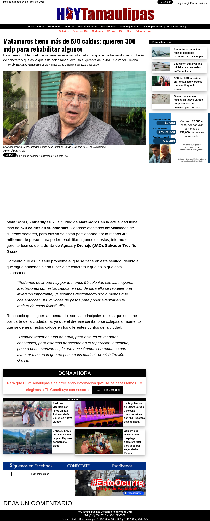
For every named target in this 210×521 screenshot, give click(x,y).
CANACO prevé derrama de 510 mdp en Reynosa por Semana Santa (62, 438)
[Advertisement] (74, 186)
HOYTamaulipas (40, 474)
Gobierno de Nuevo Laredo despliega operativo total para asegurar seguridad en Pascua (132, 442)
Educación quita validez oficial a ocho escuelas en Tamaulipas (188, 67)
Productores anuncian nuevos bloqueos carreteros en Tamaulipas (188, 53)
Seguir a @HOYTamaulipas (192, 3)
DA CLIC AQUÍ (108, 390)
